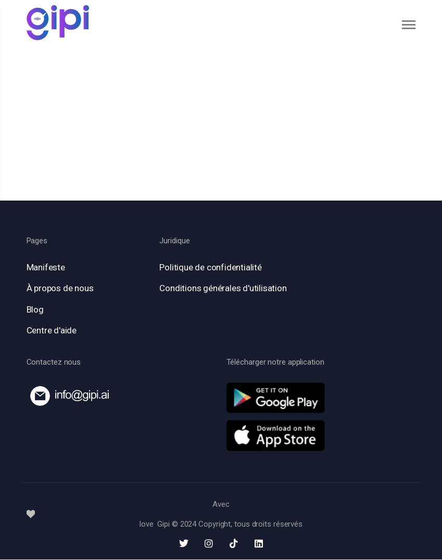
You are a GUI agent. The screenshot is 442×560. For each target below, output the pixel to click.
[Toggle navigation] (409, 25)
